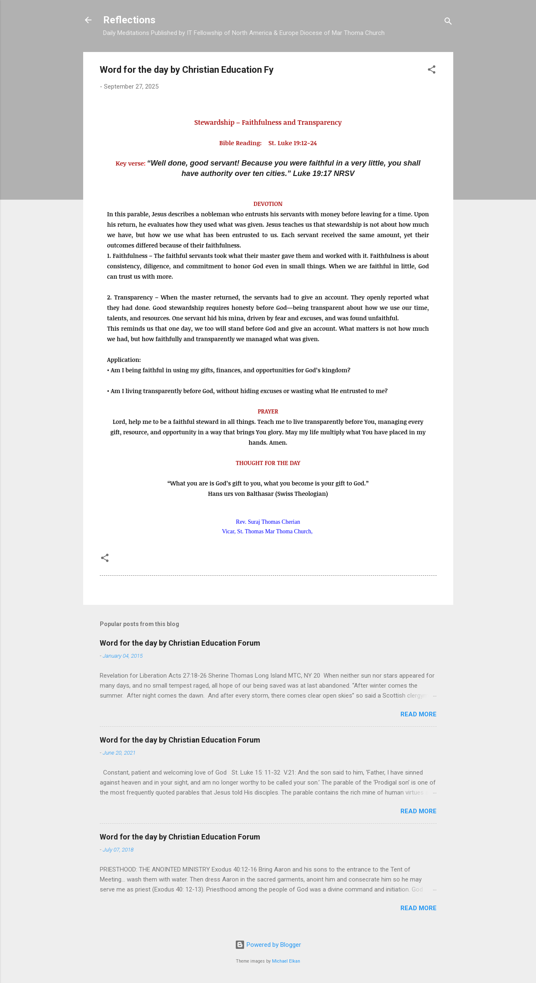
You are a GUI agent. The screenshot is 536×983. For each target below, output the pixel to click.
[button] (432, 70)
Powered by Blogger (268, 944)
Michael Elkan (286, 961)
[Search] (448, 22)
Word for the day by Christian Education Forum (180, 643)
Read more (418, 714)
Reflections (129, 20)
